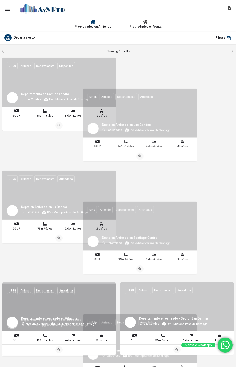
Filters (224, 37)
